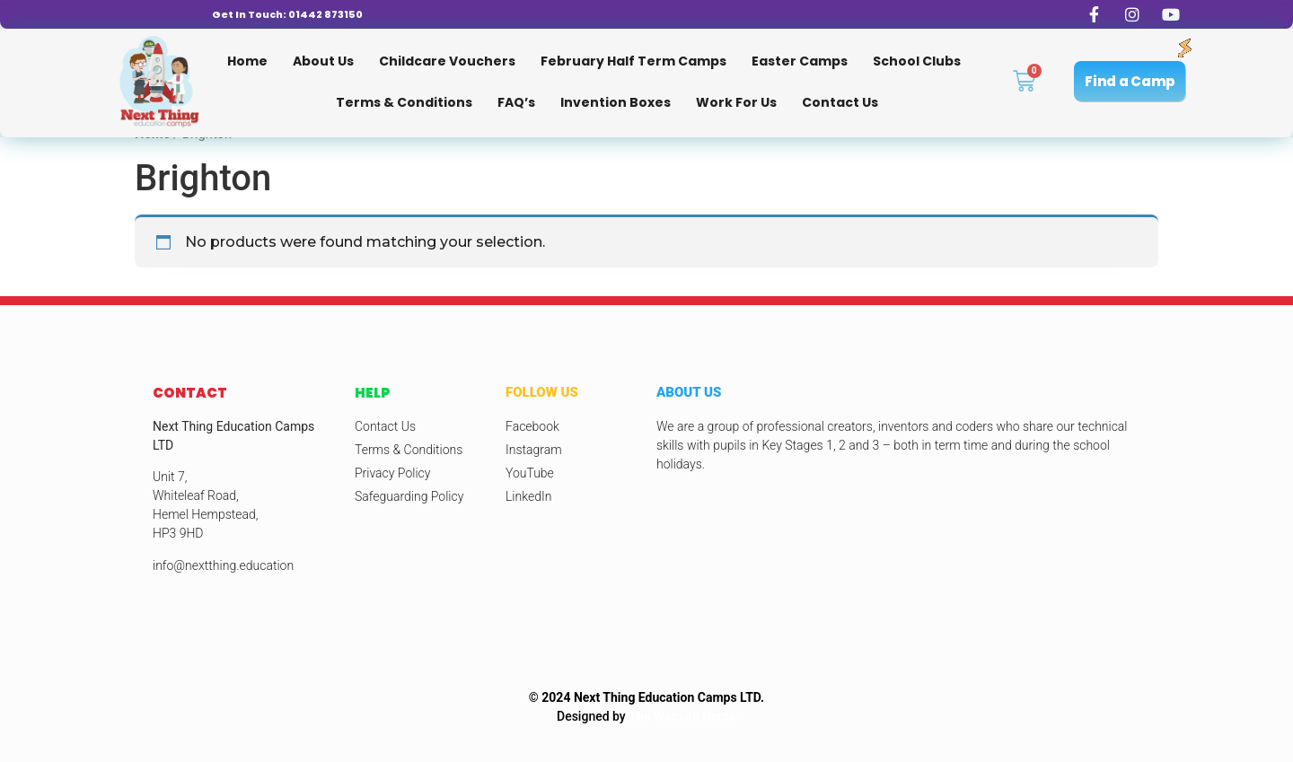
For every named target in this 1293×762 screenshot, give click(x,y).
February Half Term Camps (633, 61)
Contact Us (840, 102)
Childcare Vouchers (447, 61)
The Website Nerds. (684, 716)
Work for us (736, 102)
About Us (323, 61)
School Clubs (917, 61)
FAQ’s (516, 102)
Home (247, 61)
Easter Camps (800, 61)
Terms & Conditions (404, 102)
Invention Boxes (615, 102)
